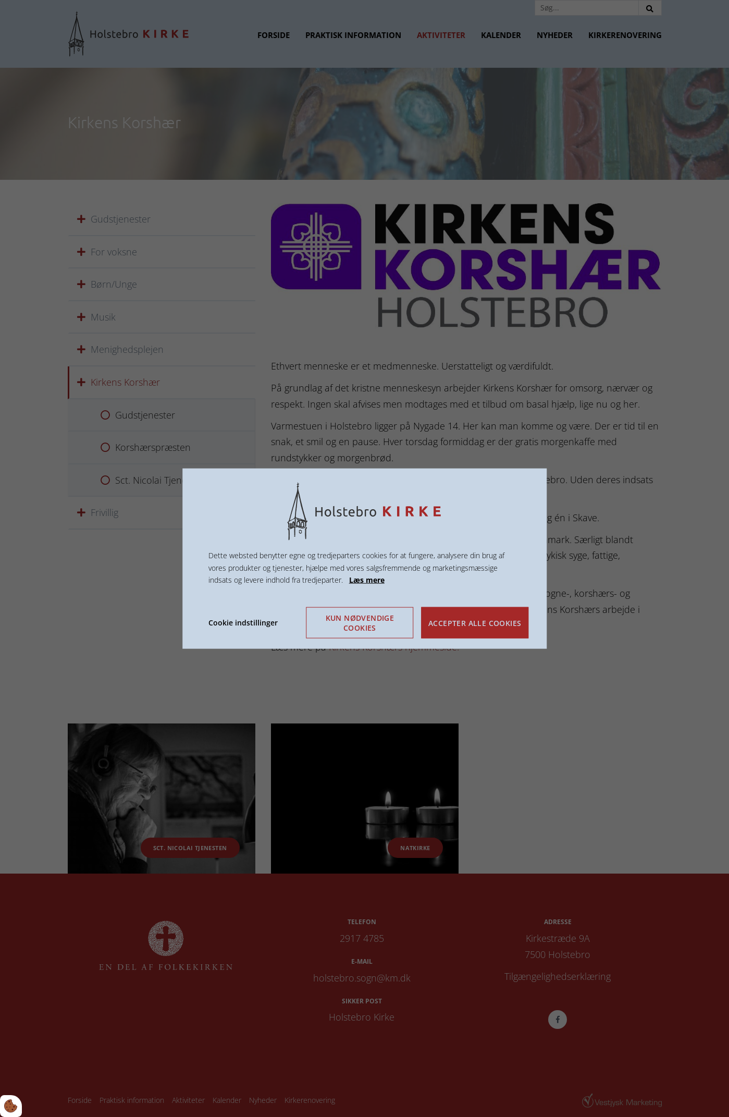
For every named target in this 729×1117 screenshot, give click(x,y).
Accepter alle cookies (474, 623)
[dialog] (364, 558)
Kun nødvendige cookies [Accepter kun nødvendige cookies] (360, 623)
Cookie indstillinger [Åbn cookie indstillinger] (243, 623)
